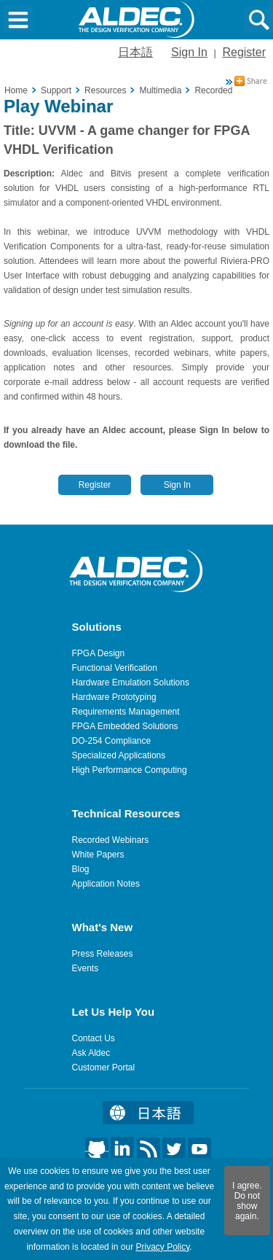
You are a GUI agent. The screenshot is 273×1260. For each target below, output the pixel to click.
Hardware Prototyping (114, 697)
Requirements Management (126, 712)
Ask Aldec (91, 1053)
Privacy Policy (162, 1247)
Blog (81, 869)
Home (16, 90)
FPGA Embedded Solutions (125, 726)
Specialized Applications (119, 755)
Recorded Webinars (110, 840)
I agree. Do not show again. (247, 1201)
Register (244, 52)
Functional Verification (114, 668)
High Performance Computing (129, 770)
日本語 (135, 52)
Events (85, 968)
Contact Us (93, 1038)
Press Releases (102, 954)
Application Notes (106, 884)
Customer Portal (103, 1067)
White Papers (98, 854)
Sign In (189, 52)
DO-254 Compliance (111, 741)
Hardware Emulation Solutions (130, 682)
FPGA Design (98, 653)
